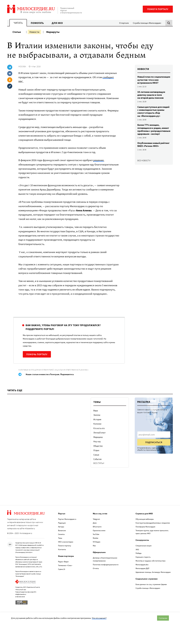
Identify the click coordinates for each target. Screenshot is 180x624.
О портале (124, 23)
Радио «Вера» (63, 561)
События (97, 459)
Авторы (61, 526)
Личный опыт (99, 432)
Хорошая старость (143, 557)
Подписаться (153, 442)
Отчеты (96, 568)
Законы (96, 415)
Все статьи (98, 463)
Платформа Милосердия (145, 526)
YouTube (96, 534)
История (97, 419)
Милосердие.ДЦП (142, 568)
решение (98, 160)
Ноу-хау (97, 441)
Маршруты (52, 32)
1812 (137, 549)
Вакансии (62, 530)
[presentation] (153, 434)
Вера (95, 410)
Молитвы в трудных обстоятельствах (151, 561)
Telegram (96, 519)
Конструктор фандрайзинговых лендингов (153, 523)
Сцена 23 (61, 569)
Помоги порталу (157, 9)
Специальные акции (143, 545)
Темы (60, 538)
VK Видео (96, 542)
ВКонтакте (97, 526)
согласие (159, 448)
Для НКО (57, 23)
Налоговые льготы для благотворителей (36, 370)
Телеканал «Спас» (65, 565)
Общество (98, 446)
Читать (18, 22)
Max (94, 545)
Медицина (98, 437)
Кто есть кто (99, 428)
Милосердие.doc (142, 564)
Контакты (62, 549)
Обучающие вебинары (145, 519)
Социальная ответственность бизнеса (71, 370)
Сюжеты (61, 534)
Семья (96, 454)
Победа (138, 553)
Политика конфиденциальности (105, 564)
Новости (34, 32)
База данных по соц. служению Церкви (151, 584)
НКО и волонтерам (65, 542)
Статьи (17, 32)
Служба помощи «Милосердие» (147, 23)
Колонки (97, 423)
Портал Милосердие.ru (67, 519)
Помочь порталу (36, 354)
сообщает (108, 77)
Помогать (37, 23)
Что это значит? (99, 618)
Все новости (143, 160)
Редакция (62, 523)
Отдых (96, 450)
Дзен (95, 523)
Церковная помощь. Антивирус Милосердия (153, 572)
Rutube (95, 538)
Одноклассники (99, 530)
